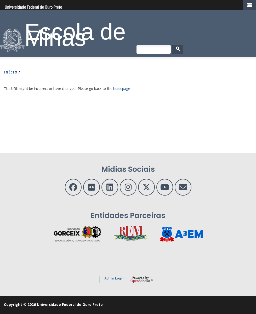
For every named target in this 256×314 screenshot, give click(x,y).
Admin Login (113, 278)
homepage (121, 89)
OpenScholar (141, 279)
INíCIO (11, 72)
